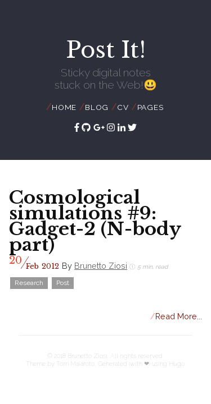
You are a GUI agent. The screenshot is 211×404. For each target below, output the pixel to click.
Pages (150, 107)
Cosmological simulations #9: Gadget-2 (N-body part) (95, 221)
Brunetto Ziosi (100, 265)
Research (29, 283)
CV (123, 107)
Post (62, 283)
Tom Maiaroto (75, 364)
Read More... (176, 316)
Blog (97, 107)
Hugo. (177, 364)
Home (64, 107)
